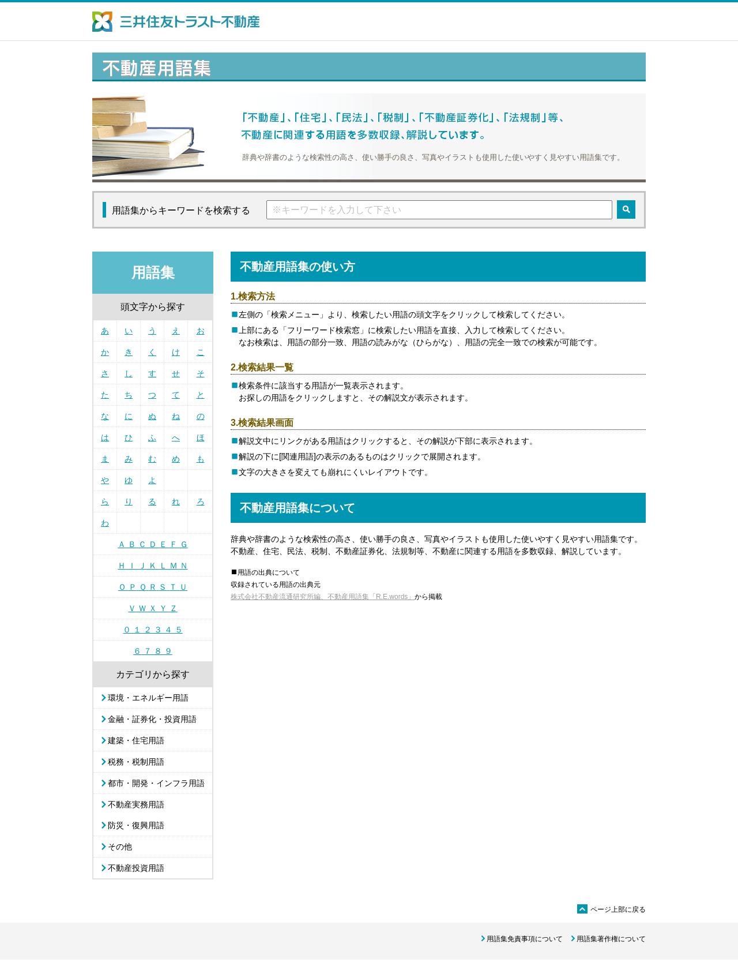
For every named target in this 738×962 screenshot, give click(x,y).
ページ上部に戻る (611, 909)
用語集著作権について (611, 939)
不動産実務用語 (136, 804)
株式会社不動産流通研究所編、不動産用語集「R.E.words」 (323, 597)
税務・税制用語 (136, 761)
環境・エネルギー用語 (148, 697)
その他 (120, 846)
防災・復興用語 (136, 825)
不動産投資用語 (136, 868)
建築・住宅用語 (136, 740)
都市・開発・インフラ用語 (156, 783)
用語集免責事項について (525, 939)
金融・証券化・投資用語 (152, 719)
